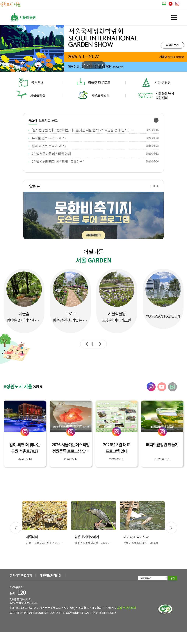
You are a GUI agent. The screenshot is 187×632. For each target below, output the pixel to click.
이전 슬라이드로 (87, 344)
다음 (103, 65)
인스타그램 (177, 4)
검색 (163, 17)
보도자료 (44, 120)
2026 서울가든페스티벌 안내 (51, 153)
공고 (55, 120)
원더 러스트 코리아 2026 (49, 145)
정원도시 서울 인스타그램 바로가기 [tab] (151, 386)
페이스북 (184, 4)
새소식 (33, 121)
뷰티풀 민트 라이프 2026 (49, 137)
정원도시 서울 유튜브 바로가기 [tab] (161, 386)
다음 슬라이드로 (100, 344)
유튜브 (170, 4)
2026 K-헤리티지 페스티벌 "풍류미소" (58, 161)
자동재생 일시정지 (93, 344)
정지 (98, 65)
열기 (174, 17)
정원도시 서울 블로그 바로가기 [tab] (172, 386)
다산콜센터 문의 (18, 590)
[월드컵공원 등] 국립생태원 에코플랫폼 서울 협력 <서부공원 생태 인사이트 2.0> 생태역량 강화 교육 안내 (84, 130)
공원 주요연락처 (126, 608)
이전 (95, 65)
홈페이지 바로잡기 (21, 575)
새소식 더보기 (156, 120)
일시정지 (154, 186)
